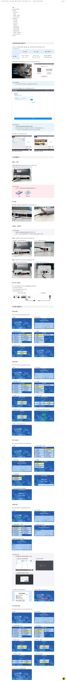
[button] (5, 1)
